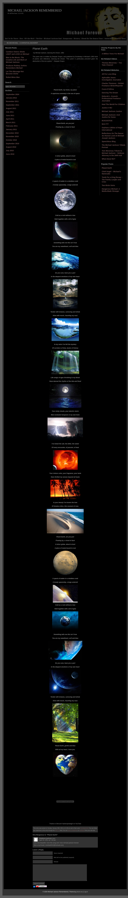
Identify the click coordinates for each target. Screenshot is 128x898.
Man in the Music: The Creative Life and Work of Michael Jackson (16, 60)
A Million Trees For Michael (113, 54)
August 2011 (11, 108)
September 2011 (12, 105)
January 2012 (11, 98)
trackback (82, 830)
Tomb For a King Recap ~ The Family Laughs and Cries (112, 179)
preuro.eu (79, 892)
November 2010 (12, 136)
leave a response (72, 830)
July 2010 (10, 151)
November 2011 (12, 101)
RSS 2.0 (57, 830)
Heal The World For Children (113, 104)
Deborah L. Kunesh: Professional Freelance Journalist (111, 98)
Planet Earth (107, 168)
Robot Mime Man (13, 77)
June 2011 (10, 115)
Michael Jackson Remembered (35, 10)
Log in (86, 892)
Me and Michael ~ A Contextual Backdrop (22, 43)
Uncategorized (84, 828)
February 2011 (12, 126)
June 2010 (10, 154)
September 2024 (12, 94)
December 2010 (12, 133)
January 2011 (11, 129)
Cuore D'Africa (108, 89)
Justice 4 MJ (107, 108)
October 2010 (11, 140)
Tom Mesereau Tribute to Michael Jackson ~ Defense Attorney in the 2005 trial (113, 153)
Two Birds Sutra (108, 185)
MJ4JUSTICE (107, 121)
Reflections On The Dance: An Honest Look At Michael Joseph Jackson (113, 135)
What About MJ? (108, 159)
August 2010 (11, 147)
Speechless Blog (109, 141)
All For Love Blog (109, 74)
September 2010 (12, 144)
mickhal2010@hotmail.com (54, 845)
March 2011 (10, 122)
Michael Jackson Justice (112, 111)
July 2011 (10, 112)
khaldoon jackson (45, 838)
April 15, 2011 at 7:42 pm (47, 840)
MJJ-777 (105, 124)
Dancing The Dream (110, 93)
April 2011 (10, 119)
